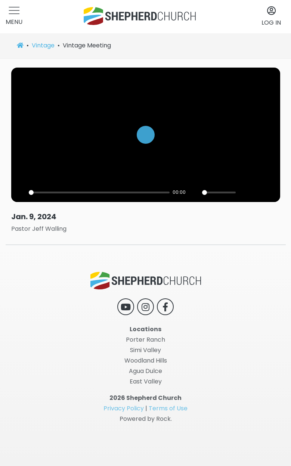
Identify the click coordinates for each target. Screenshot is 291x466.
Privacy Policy (123, 408)
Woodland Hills (145, 360)
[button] (14, 17)
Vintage (43, 45)
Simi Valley (145, 350)
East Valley (146, 381)
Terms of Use (168, 408)
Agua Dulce (145, 371)
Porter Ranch (145, 339)
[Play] (21, 192)
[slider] (99, 192)
